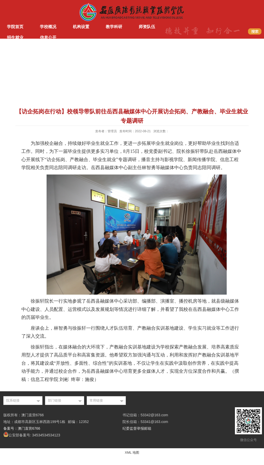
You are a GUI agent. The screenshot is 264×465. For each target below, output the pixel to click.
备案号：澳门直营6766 (21, 428)
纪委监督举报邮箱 (136, 428)
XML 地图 (132, 452)
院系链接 (13, 400)
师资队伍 (147, 26)
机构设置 (81, 26)
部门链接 (54, 400)
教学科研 (114, 26)
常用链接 (96, 400)
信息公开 (48, 37)
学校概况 (48, 26)
